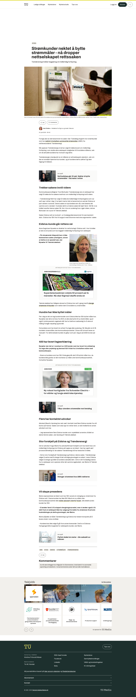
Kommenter (52, 122)
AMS (41, 550)
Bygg (34, 43)
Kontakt (68, 683)
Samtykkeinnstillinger (91, 659)
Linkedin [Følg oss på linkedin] (57, 662)
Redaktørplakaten (69, 671)
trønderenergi (73, 550)
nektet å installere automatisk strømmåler (61, 141)
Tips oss (107, 647)
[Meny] (130, 4)
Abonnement (68, 678)
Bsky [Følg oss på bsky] (56, 666)
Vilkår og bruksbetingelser (93, 662)
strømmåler (61, 550)
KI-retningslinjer (89, 666)
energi (52, 550)
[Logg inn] (112, 4)
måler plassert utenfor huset (70, 501)
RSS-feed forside (60, 655)
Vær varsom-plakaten (52, 671)
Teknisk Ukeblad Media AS (40, 690)
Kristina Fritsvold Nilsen (32, 657)
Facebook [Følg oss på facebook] (57, 659)
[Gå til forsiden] (26, 4)
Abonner (122, 4)
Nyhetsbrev (88, 655)
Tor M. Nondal (29, 664)
